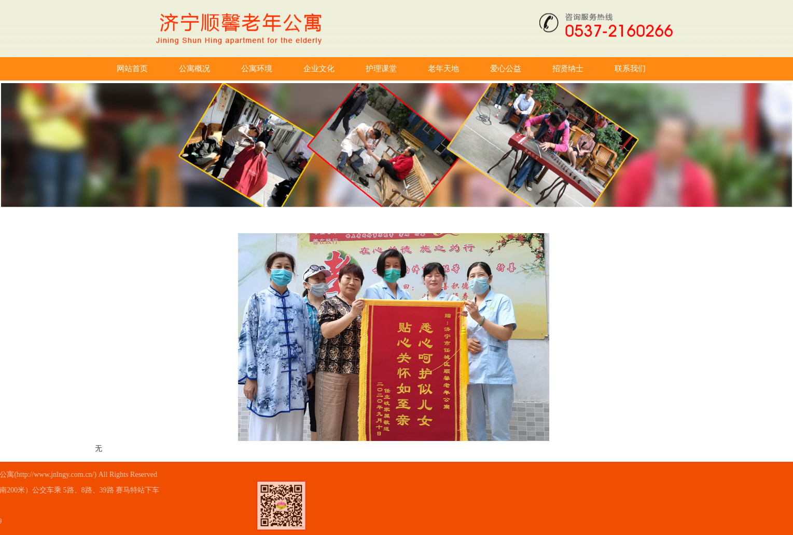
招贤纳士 (600, 68)
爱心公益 (538, 68)
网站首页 (164, 68)
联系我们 (662, 68)
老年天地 (476, 68)
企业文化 (351, 68)
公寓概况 (227, 68)
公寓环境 (289, 68)
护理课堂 (413, 68)
